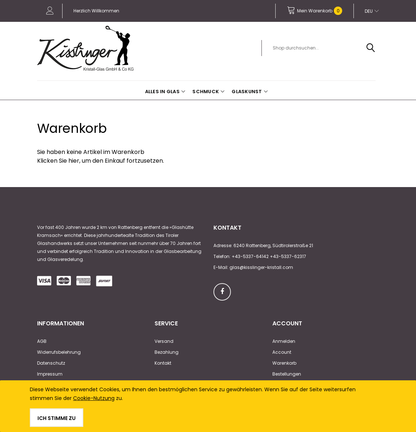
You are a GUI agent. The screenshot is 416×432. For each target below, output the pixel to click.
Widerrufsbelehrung (59, 352)
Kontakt (163, 363)
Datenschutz (51, 363)
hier (73, 160)
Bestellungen (286, 374)
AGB (42, 341)
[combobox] (322, 48)
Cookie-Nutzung (94, 398)
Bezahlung (167, 352)
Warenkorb (284, 363)
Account (281, 352)
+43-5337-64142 (250, 256)
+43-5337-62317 (288, 256)
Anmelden (283, 341)
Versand (164, 341)
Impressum (50, 374)
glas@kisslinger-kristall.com (261, 267)
